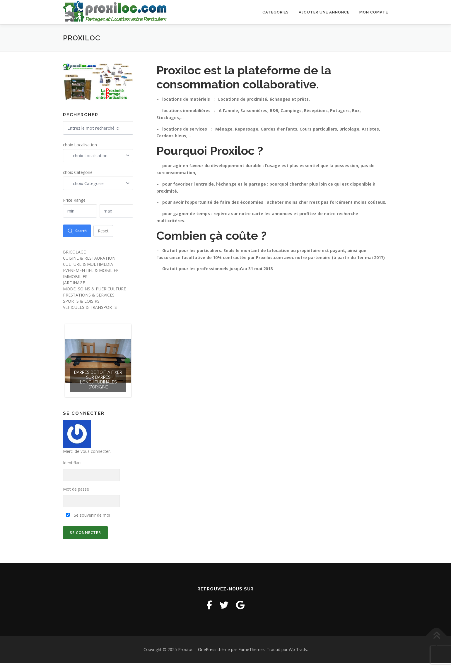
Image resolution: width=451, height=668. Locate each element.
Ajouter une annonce (324, 12)
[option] (98, 365)
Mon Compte (373, 12)
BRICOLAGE (74, 257)
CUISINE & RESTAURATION (89, 263)
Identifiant (72, 467)
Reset (107, 235)
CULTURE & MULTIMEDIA (88, 269)
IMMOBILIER (75, 281)
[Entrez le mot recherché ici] (98, 128)
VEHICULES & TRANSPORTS (90, 312)
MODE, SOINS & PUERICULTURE (94, 294)
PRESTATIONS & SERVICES (89, 300)
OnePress (207, 654)
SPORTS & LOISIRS (81, 306)
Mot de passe (76, 494)
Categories (275, 12)
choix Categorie (78, 174)
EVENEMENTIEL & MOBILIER (91, 275)
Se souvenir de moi (88, 520)
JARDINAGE (74, 287)
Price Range (74, 203)
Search (79, 235)
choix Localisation (80, 145)
